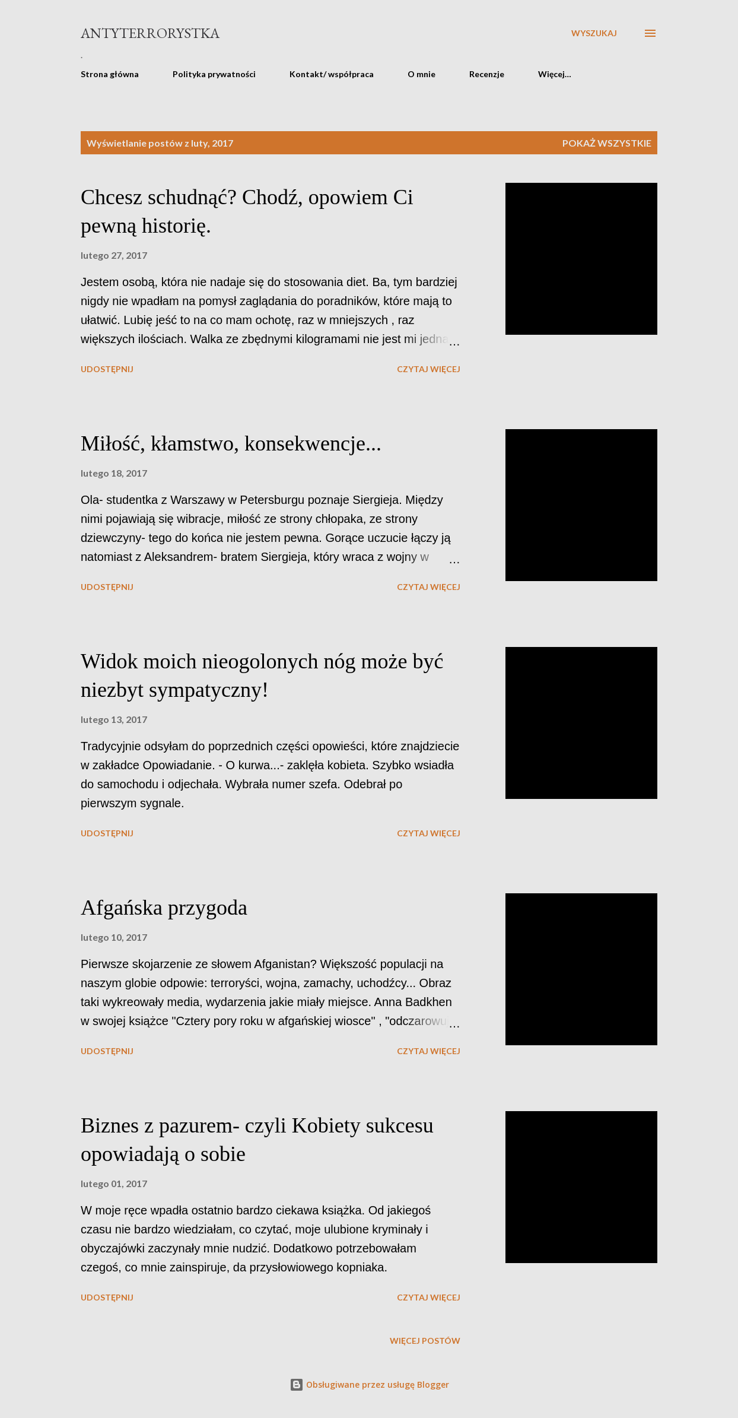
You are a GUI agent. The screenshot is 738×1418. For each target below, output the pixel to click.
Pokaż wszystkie (606, 142)
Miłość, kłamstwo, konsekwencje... (231, 443)
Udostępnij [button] (107, 369)
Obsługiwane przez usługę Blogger (369, 1384)
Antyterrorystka (150, 33)
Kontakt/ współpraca (332, 74)
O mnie (421, 74)
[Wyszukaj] (594, 33)
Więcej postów (425, 1340)
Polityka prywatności (214, 74)
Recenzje (486, 74)
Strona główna (110, 74)
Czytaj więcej (428, 369)
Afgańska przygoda (164, 907)
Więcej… (554, 74)
